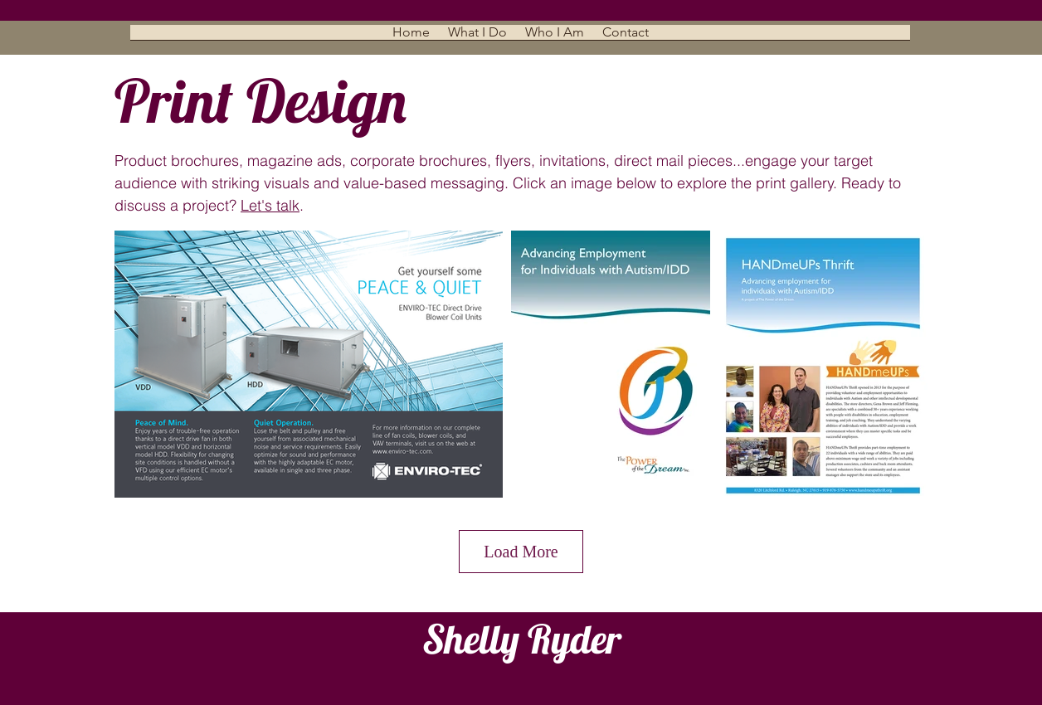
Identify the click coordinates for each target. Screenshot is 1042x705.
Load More (521, 551)
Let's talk (270, 205)
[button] (477, 38)
